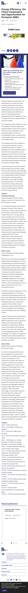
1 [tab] (11, 543)
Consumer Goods (17, 515)
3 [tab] (14, 543)
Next (26, 543)
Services (3, 562)
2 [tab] (13, 543)
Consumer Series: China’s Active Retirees (12, 510)
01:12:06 (9, 457)
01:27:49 (10, 483)
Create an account (9, 93)
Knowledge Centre (6, 565)
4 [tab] (16, 543)
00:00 (3, 425)
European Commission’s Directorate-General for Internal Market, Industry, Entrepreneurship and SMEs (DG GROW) (16, 556)
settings (17, 587)
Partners (3, 568)
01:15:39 (9, 461)
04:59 (7, 431)
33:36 (7, 440)
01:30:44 (10, 487)
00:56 (8, 425)
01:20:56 (9, 470)
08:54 (7, 435)
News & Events (5, 571)
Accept (4, 590)
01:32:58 (10, 494)
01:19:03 (9, 466)
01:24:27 (9, 479)
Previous (1, 543)
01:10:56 (8, 451)
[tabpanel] (14, 523)
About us (4, 575)
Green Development (13, 20)
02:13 (7, 427)
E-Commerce (8, 515)
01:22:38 (10, 474)
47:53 (7, 446)
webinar (3, 24)
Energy (7, 20)
